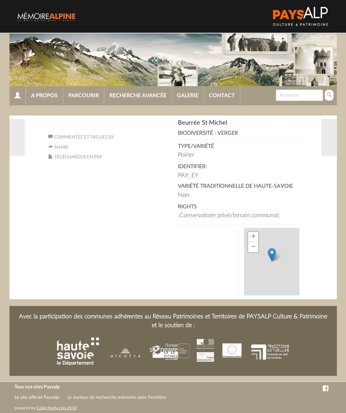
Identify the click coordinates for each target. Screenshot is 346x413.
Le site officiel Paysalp (37, 397)
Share (61, 147)
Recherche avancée (137, 95)
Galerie (187, 95)
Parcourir (83, 95)
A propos (44, 95)
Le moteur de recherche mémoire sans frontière (116, 397)
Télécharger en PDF (78, 157)
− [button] (253, 247)
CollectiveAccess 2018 (56, 408)
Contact (222, 95)
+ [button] (253, 237)
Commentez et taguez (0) (81, 137)
